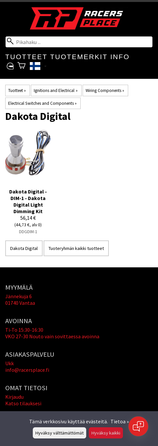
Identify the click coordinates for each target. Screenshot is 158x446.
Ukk (9, 363)
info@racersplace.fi (27, 370)
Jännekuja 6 (18, 296)
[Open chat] (138, 426)
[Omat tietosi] (10, 66)
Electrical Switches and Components (42, 103)
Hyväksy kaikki (105, 433)
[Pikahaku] (79, 42)
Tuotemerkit (79, 56)
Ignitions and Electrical (55, 90)
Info (119, 56)
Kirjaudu (14, 396)
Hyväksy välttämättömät (59, 433)
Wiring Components (105, 90)
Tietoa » (119, 421)
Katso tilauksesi (23, 403)
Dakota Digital (24, 248)
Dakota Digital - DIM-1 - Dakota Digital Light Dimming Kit (28, 201)
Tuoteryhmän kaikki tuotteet (76, 248)
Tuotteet (26, 56)
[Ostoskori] (21, 66)
